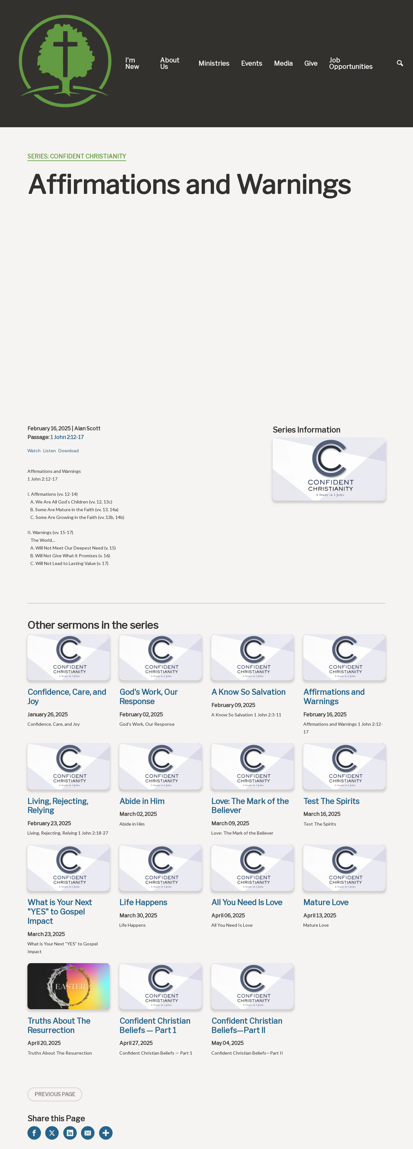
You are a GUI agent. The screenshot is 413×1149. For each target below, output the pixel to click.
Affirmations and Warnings (334, 696)
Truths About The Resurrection (58, 1025)
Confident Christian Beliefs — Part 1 (154, 1025)
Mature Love (325, 902)
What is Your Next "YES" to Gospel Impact (59, 912)
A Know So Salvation (248, 692)
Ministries (213, 63)
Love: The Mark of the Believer (250, 806)
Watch (34, 450)
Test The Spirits (331, 801)
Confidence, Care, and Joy (66, 696)
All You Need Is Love (246, 902)
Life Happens (143, 902)
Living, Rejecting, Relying (57, 806)
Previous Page (55, 1094)
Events (251, 63)
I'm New (132, 63)
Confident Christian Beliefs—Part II (246, 1025)
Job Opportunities (351, 63)
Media (283, 63)
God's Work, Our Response (148, 696)
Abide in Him (142, 801)
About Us (169, 63)
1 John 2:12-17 (67, 437)
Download (68, 450)
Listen (49, 450)
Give (310, 63)
